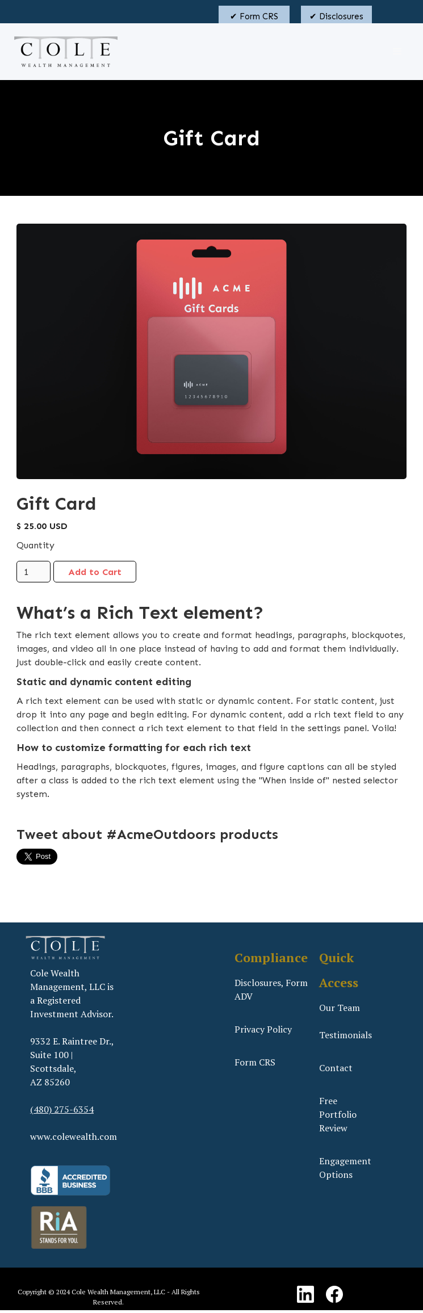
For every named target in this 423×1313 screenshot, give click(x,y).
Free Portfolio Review (338, 1114)
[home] (63, 51)
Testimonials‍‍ (345, 1035)
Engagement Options (345, 1168)
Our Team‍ (339, 1007)
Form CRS (254, 1062)
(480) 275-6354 (62, 1109)
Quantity (35, 545)
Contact (336, 1068)
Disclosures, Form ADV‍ (271, 989)
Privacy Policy (263, 1029)
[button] (397, 52)
